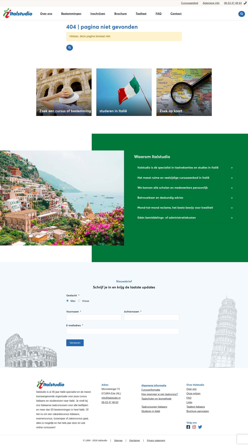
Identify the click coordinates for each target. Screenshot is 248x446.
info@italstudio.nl (111, 398)
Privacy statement (156, 440)
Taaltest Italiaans (195, 406)
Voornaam (73, 311)
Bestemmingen (71, 13)
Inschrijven (97, 13)
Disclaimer (134, 440)
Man (73, 301)
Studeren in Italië (150, 411)
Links (189, 402)
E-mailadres (74, 325)
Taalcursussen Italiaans (154, 406)
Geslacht (72, 295)
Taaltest (141, 13)
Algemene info (211, 3)
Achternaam (132, 311)
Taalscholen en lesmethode (156, 398)
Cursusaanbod (189, 3)
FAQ (158, 13)
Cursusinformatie (150, 390)
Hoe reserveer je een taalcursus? (159, 394)
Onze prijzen (193, 393)
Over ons (46, 13)
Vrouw (85, 301)
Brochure (120, 13)
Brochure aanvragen (197, 411)
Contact (176, 13)
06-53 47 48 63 (233, 3)
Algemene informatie (153, 385)
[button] (186, 168)
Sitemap (118, 440)
